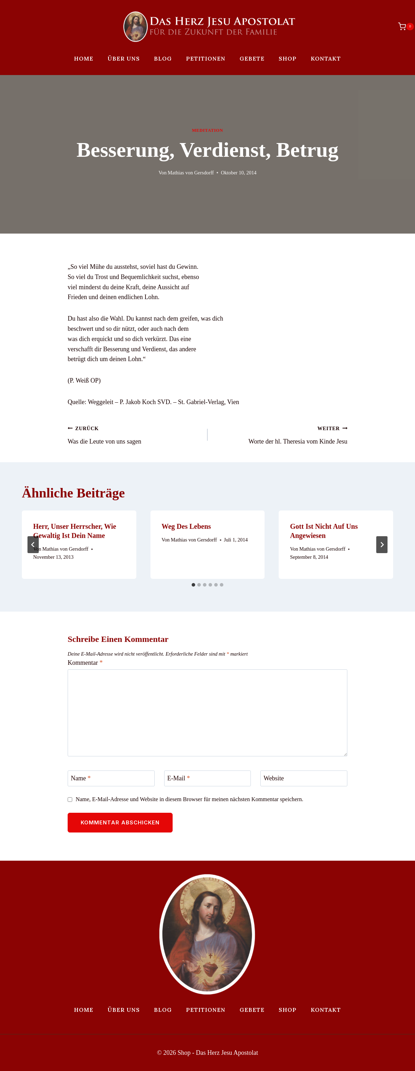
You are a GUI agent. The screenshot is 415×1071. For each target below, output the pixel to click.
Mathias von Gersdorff (191, 172)
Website (274, 778)
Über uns (123, 58)
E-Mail (178, 778)
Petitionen (205, 58)
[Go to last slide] (33, 544)
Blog (163, 58)
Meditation (207, 130)
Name (81, 778)
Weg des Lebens (186, 526)
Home (83, 58)
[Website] (303, 778)
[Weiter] (382, 544)
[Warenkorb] (402, 26)
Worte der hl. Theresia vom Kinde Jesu (280, 434)
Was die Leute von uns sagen (134, 434)
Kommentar (85, 662)
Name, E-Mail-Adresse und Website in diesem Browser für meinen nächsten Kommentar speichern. (189, 799)
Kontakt (326, 58)
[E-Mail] (207, 778)
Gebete (252, 58)
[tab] (193, 585)
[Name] (111, 778)
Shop (288, 58)
